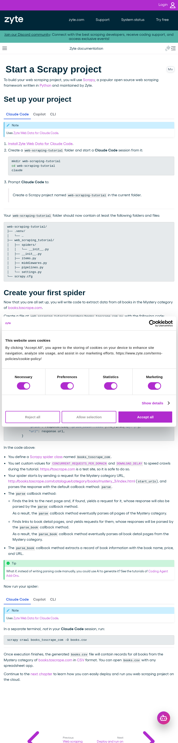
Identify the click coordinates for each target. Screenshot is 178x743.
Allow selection (89, 417)
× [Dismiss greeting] (162, 700)
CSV (80, 660)
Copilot (39, 114)
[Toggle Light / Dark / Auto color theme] (168, 48)
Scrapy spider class (46, 456)
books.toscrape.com (25, 307)
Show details (152, 403)
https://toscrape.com (57, 469)
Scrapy (89, 79)
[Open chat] (163, 717)
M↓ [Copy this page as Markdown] (170, 69)
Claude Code (17, 114)
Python (45, 85)
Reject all (32, 417)
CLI (53, 114)
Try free (162, 19)
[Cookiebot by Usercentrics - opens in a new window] (152, 323)
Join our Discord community (27, 34)
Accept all (145, 417)
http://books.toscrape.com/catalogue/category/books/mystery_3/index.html (71, 481)
